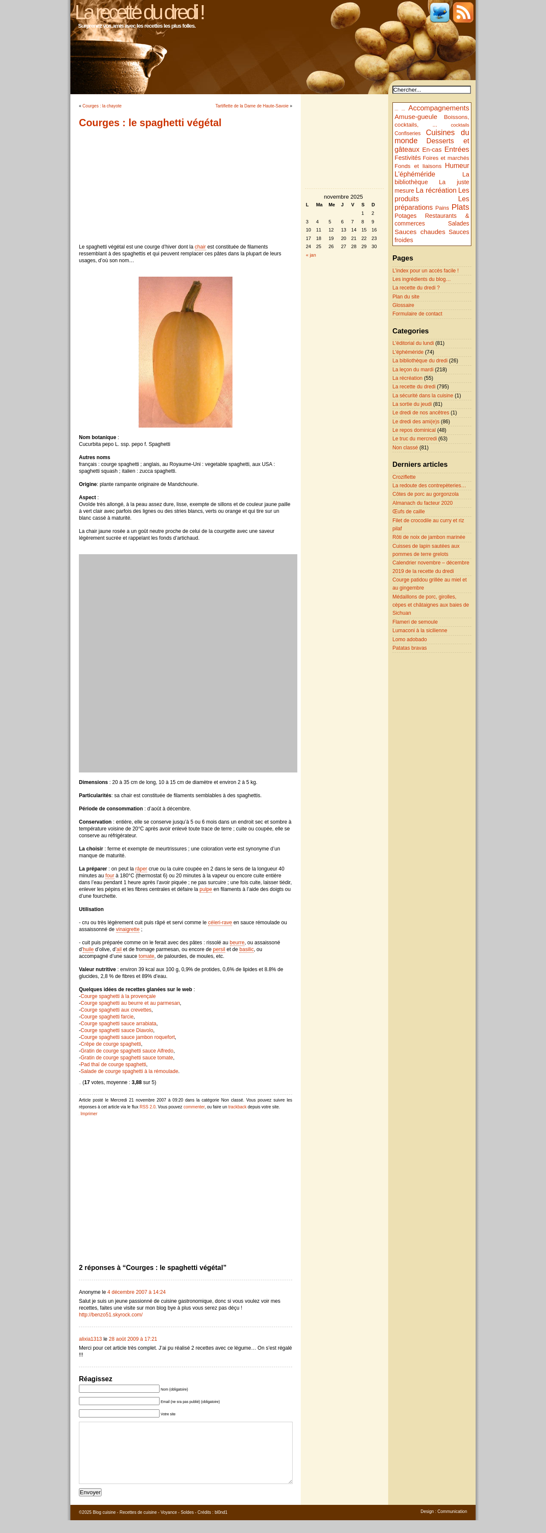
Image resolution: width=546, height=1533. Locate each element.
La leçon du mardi (412, 370)
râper (141, 869)
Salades (458, 223)
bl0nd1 (221, 1525)
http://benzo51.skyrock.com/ (110, 1315)
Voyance (168, 1525)
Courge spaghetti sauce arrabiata (118, 1024)
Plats (460, 206)
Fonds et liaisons (418, 166)
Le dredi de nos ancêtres (420, 413)
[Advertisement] (186, 186)
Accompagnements (438, 108)
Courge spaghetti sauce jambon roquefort (128, 1037)
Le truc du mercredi (414, 439)
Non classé (405, 448)
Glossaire (403, 305)
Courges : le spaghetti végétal (150, 122)
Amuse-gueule (416, 116)
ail (119, 949)
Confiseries (408, 133)
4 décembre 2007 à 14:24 (136, 1292)
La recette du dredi (414, 387)
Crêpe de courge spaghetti (111, 1044)
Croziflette (403, 477)
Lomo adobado (409, 639)
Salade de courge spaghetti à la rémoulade (129, 1071)
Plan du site (405, 297)
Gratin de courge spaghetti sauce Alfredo (127, 1051)
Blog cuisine (104, 1525)
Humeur (457, 165)
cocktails (460, 124)
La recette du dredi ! (139, 12)
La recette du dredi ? (416, 288)
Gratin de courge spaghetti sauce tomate (127, 1058)
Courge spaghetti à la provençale (118, 996)
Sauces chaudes (420, 231)
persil (219, 949)
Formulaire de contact (417, 314)
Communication (452, 1524)
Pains (442, 208)
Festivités (408, 157)
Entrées (456, 149)
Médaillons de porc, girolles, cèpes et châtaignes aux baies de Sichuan (430, 605)
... (396, 108)
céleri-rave (220, 923)
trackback (237, 1107)
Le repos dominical (414, 430)
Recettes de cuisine (138, 1525)
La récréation (436, 190)
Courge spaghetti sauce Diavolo (117, 1030)
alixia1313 (90, 1339)
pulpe (206, 889)
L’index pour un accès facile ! (425, 271)
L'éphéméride (415, 174)
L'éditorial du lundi (413, 343)
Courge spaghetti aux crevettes (116, 1010)
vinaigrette (127, 929)
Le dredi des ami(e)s (415, 422)
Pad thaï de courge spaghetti (113, 1064)
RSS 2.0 (147, 1107)
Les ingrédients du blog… (421, 279)
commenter (193, 1107)
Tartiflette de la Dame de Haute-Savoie (252, 106)
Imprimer (89, 1113)
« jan (311, 254)
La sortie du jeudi (412, 404)
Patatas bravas (409, 648)
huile (88, 949)
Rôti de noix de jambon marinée (428, 537)
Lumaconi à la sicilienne (419, 630)
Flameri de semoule (415, 622)
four (109, 876)
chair (200, 247)
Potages (406, 215)
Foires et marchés (446, 158)
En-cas (432, 149)
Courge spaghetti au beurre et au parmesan (130, 1003)
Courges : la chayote (102, 106)
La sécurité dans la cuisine (422, 396)
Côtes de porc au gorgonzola (425, 494)
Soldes (187, 1525)
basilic (246, 949)
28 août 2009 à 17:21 (133, 1339)
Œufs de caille (408, 512)
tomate (146, 956)
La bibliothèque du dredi (419, 361)
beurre (237, 943)
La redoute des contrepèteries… (429, 486)
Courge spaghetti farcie (107, 1017)
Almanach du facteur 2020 (422, 503)
